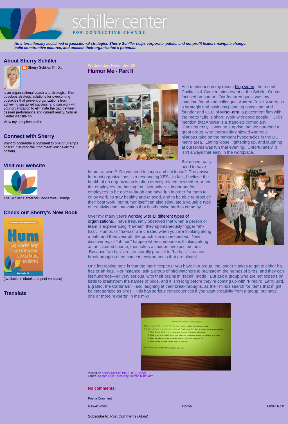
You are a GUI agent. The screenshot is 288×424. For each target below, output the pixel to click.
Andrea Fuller (106, 376)
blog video (244, 86)
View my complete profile (23, 122)
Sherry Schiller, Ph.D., (45, 68)
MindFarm (229, 112)
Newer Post (97, 406)
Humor (134, 376)
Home (187, 406)
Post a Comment (100, 398)
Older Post (275, 406)
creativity (122, 376)
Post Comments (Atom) (129, 416)
